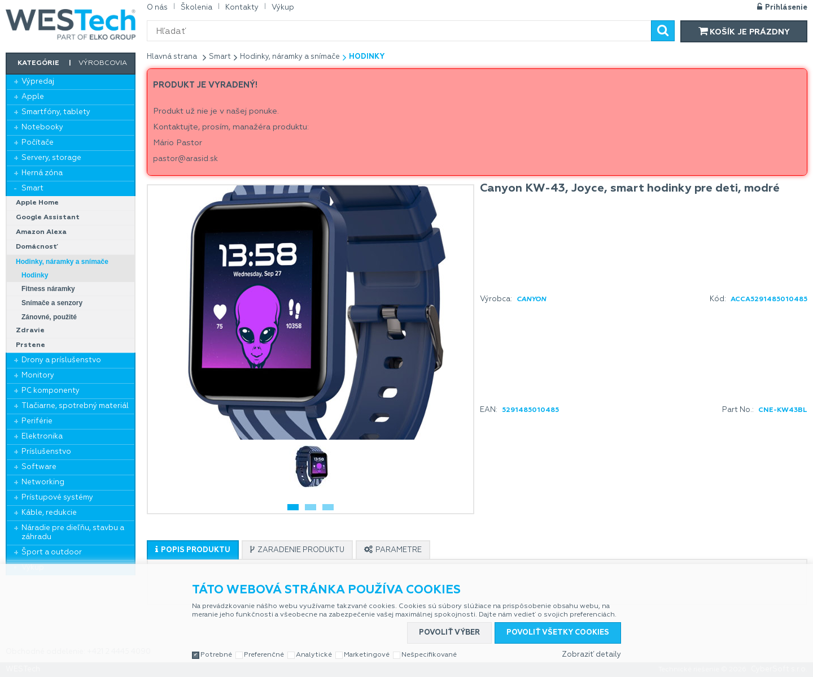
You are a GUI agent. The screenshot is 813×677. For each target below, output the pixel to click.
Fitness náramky (48, 289)
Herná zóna (42, 173)
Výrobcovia (102, 63)
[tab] (193, 549)
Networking (42, 482)
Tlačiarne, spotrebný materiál (75, 406)
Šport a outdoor (51, 552)
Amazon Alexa (41, 232)
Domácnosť (37, 247)
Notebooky (42, 127)
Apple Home (37, 202)
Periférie (37, 421)
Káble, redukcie (49, 513)
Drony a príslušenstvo (61, 360)
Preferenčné (264, 655)
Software (38, 467)
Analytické (314, 655)
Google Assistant (48, 217)
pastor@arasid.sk (185, 159)
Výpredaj (37, 81)
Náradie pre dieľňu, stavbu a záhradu (72, 532)
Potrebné (216, 655)
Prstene (30, 345)
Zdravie (30, 330)
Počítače (37, 142)
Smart (32, 188)
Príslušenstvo (46, 451)
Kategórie (38, 63)
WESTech (71, 24)
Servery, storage (51, 158)
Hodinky (34, 275)
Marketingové (367, 655)
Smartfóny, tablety (55, 112)
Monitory (37, 375)
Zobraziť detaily (591, 654)
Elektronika (42, 436)
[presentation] (193, 550)
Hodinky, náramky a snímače (62, 262)
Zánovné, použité (49, 317)
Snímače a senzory (51, 303)
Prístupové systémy (57, 497)
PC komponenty (50, 390)
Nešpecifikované (429, 655)
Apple (32, 97)
